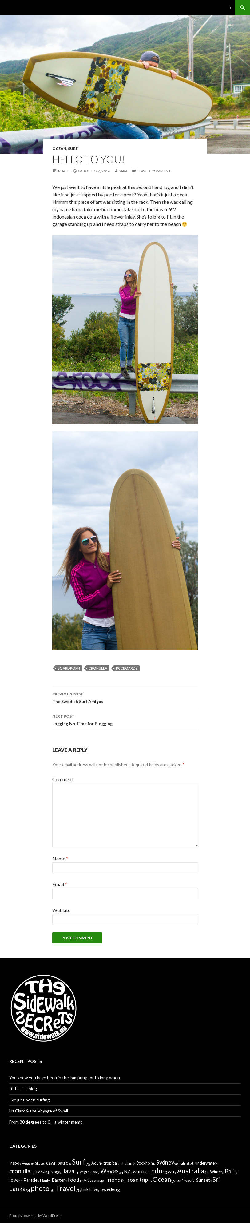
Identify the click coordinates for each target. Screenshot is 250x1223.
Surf (73, 148)
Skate (39, 1163)
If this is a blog (23, 1088)
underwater (205, 1163)
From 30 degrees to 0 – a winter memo (46, 1121)
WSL (171, 1171)
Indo (155, 1171)
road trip (138, 1180)
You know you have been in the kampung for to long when (64, 1077)
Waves (109, 1170)
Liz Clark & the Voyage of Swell (38, 1110)
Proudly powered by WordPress (35, 1215)
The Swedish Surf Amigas (125, 697)
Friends (114, 1180)
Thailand (127, 1163)
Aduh (96, 1163)
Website (61, 910)
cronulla (98, 668)
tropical (110, 1162)
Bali (229, 1171)
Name (60, 858)
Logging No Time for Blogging (125, 719)
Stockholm (145, 1163)
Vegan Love (89, 1172)
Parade (30, 1180)
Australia (190, 1170)
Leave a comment (154, 171)
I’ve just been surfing (29, 1099)
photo (40, 1188)
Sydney (165, 1162)
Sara (123, 171)
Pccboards (126, 668)
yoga (55, 1171)
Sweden (109, 1189)
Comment (62, 779)
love (14, 1180)
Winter (216, 1171)
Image (63, 171)
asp (100, 1180)
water (139, 1171)
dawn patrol (57, 1162)
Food (73, 1180)
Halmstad (186, 1163)
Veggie (27, 1163)
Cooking (42, 1171)
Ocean (59, 148)
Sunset (203, 1180)
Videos (89, 1180)
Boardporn (69, 668)
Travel (65, 1188)
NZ (127, 1171)
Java (68, 1170)
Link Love (89, 1189)
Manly (45, 1180)
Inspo (14, 1163)
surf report (185, 1180)
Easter (58, 1180)
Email (59, 884)
